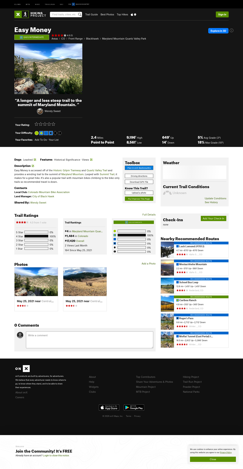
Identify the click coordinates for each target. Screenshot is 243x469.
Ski (61, 4)
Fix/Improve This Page (139, 198)
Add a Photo (149, 263)
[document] (213, 455)
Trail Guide (91, 14)
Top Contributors (145, 376)
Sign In (222, 14)
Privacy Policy (226, 452)
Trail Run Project (192, 381)
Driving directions (139, 176)
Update (215, 198)
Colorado (83, 235)
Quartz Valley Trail (97, 170)
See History (211, 202)
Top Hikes (122, 14)
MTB (28, 4)
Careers (19, 397)
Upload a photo (139, 192)
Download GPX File (139, 182)
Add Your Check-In (213, 218)
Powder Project (191, 386)
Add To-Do (41, 139)
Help (91, 381)
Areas (54, 38)
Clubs (92, 391)
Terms (128, 416)
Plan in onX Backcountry (139, 168)
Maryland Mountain (72, 174)
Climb (17, 4)
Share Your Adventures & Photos (154, 381)
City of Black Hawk (43, 196)
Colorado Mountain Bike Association (49, 192)
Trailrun (50, 4)
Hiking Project (191, 376)
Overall (80, 240)
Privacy (137, 416)
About (92, 376)
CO (63, 38)
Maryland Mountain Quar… (87, 231)
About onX (21, 392)
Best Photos (107, 14)
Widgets (94, 386)
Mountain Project (146, 386)
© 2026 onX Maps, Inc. (112, 416)
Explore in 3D (218, 30)
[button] (17, 68)
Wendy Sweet (53, 110)
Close (213, 459)
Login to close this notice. (56, 455)
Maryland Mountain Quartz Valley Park (124, 38)
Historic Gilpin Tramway (67, 170)
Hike (37, 4)
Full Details (149, 214)
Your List (54, 139)
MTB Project (143, 391)
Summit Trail (107, 174)
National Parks (191, 391)
